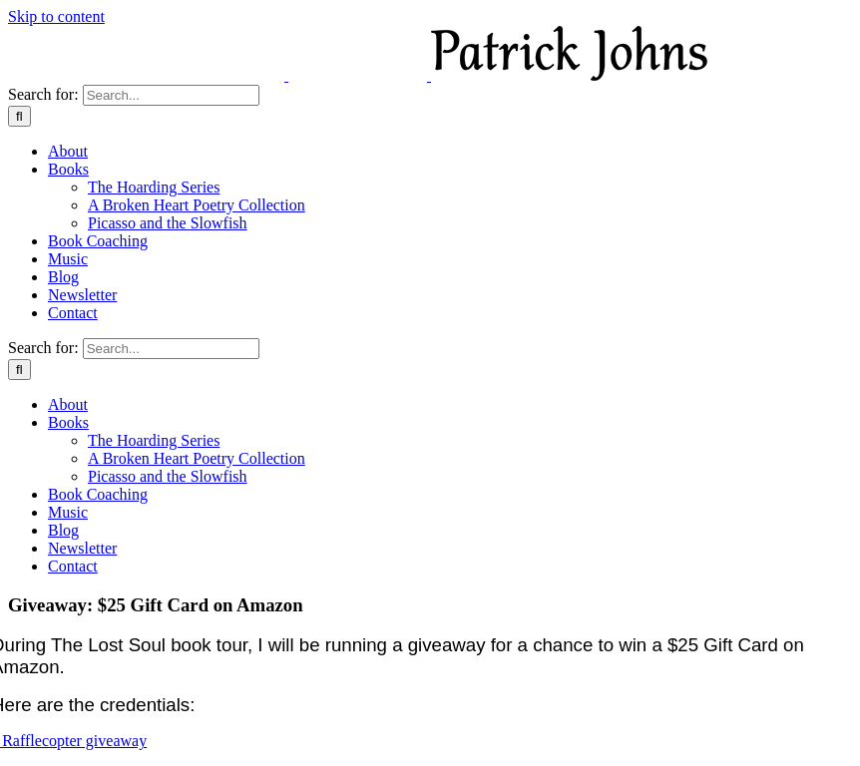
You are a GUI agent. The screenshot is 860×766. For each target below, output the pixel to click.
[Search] (19, 116)
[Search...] (171, 95)
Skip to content (56, 16)
